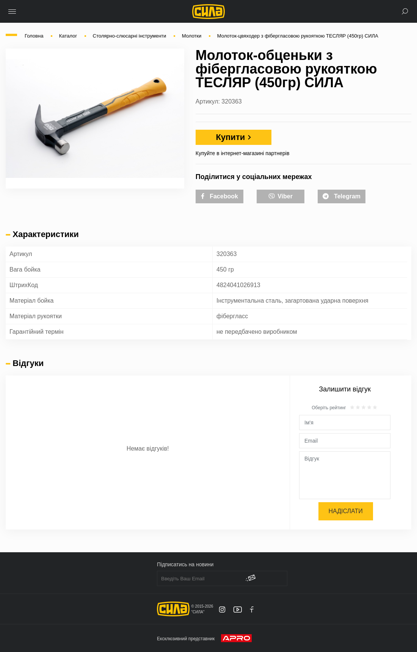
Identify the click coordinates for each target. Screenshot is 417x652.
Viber (280, 196)
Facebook (219, 196)
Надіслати (346, 511)
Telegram (342, 196)
